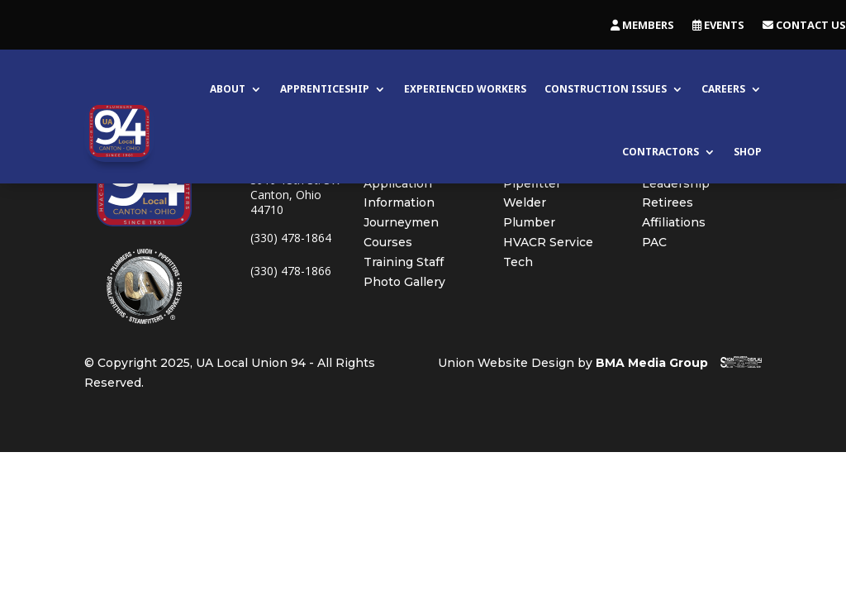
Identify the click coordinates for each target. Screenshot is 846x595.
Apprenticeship (324, 89)
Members (642, 25)
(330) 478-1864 (290, 237)
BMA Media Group (652, 362)
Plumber (529, 222)
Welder (524, 202)
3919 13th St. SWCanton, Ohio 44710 (295, 194)
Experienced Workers (465, 89)
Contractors (660, 152)
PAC (654, 242)
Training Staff (404, 262)
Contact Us (804, 25)
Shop (748, 152)
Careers (723, 89)
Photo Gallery (404, 281)
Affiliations (674, 222)
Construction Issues (605, 89)
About (227, 89)
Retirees (667, 202)
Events (718, 25)
